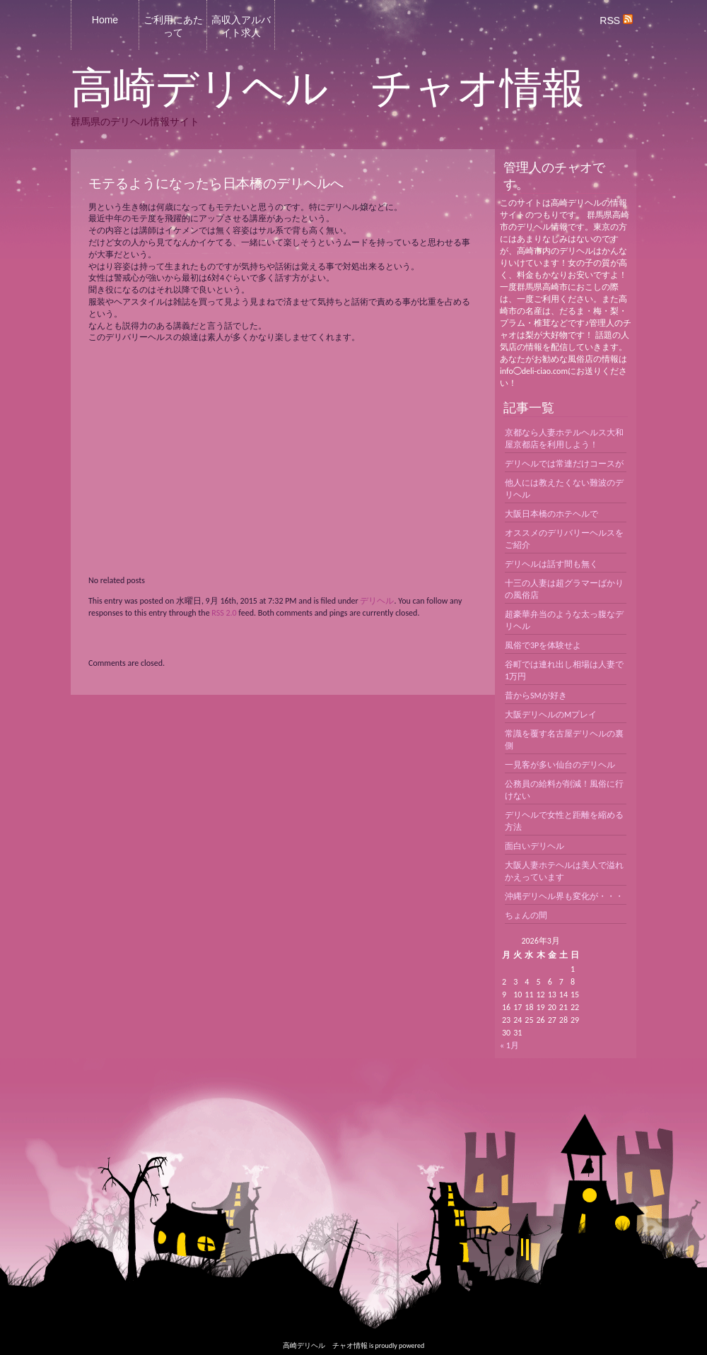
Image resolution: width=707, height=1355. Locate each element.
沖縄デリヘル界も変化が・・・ (564, 896)
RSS (616, 20)
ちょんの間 (526, 915)
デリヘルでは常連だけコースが (564, 464)
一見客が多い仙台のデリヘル (560, 765)
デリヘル (377, 601)
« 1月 (509, 1045)
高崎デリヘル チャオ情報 (328, 88)
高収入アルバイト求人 (241, 26)
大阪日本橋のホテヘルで (551, 514)
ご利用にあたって (173, 26)
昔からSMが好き (536, 695)
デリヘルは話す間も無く (551, 564)
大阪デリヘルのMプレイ (551, 715)
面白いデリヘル (534, 846)
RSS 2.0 (223, 613)
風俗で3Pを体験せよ (543, 645)
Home (105, 19)
